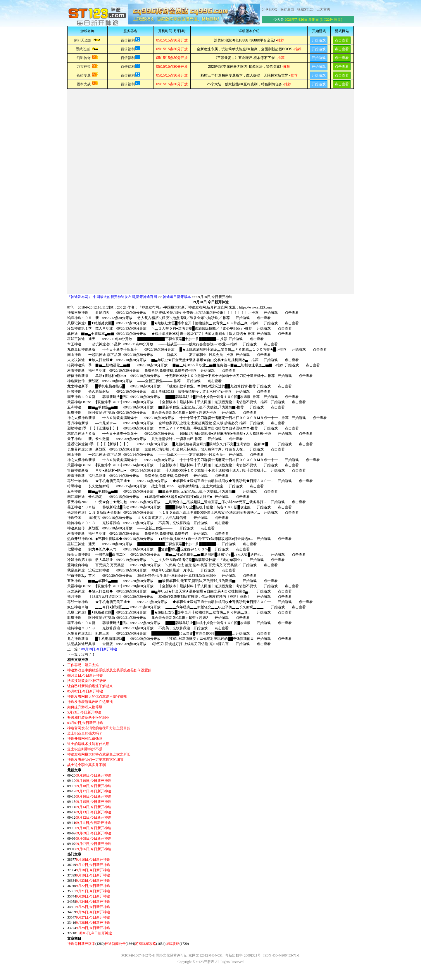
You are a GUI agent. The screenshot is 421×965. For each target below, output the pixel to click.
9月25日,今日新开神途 (93, 907)
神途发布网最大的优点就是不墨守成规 (97, 696)
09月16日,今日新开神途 (93, 796)
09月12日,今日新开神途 (93, 817)
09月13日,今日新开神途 (93, 812)
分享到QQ (269, 9)
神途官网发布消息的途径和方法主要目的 (98, 728)
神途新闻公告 (115, 944)
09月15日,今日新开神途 (93, 802)
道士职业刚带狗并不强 (84, 749)
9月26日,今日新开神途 (93, 912)
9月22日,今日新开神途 (93, 886)
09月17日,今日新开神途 (93, 791)
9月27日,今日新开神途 (93, 917)
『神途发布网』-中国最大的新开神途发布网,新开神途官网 (112, 297)
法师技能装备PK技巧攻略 (87, 681)
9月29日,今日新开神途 (93, 928)
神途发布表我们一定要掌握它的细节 (95, 760)
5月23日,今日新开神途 (84, 712)
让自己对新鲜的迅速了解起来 (90, 686)
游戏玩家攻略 (145, 944)
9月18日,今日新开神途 (93, 870)
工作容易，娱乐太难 (83, 665)
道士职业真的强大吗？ (84, 733)
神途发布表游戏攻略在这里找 (90, 702)
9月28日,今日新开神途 (93, 923)
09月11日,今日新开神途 (93, 823)
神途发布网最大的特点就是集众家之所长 (98, 754)
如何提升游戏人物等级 (84, 707)
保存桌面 (287, 9)
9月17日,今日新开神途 (93, 865)
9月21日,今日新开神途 (93, 891)
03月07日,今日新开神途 (85, 723)
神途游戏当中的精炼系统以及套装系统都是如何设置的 (109, 670)
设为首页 (323, 9)
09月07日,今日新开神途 (93, 844)
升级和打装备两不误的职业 (88, 717)
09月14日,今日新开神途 (93, 807)
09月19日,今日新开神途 (99, 649)
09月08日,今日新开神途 (93, 838)
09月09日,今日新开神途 (93, 833)
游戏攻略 (172, 944)
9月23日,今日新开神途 (93, 881)
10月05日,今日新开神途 (94, 933)
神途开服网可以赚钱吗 (84, 739)
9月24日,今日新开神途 (93, 902)
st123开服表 (205, 962)
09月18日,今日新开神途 (93, 786)
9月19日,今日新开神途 (93, 875)
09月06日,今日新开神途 (93, 849)
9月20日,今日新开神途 (93, 896)
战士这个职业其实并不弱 (86, 765)
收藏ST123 (305, 9)
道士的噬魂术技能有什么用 (88, 744)
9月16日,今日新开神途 (93, 859)
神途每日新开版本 (177, 297)
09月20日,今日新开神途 (93, 775)
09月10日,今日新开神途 (93, 828)
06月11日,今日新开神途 (85, 675)
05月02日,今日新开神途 (85, 691)
